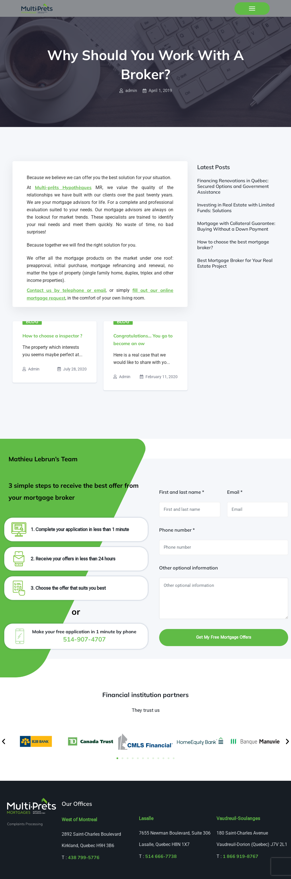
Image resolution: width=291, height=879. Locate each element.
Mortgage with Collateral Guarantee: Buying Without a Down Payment (236, 226)
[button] (3, 741)
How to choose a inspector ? (52, 336)
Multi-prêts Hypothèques (63, 187)
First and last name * (181, 492)
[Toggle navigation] (252, 8)
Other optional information (188, 568)
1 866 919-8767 (240, 856)
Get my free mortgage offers (223, 637)
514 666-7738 (161, 856)
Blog (32, 321)
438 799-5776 (83, 857)
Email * (234, 492)
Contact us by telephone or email (66, 290)
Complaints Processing (25, 824)
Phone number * (177, 530)
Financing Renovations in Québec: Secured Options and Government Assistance (233, 186)
